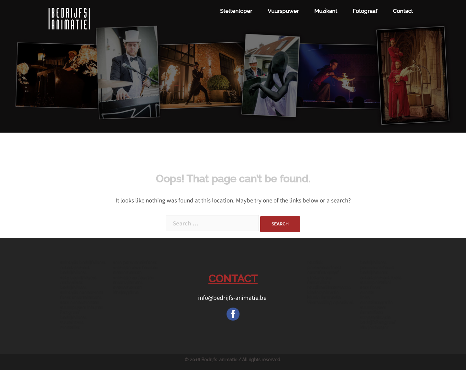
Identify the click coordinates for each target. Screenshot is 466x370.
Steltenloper (236, 11)
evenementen (127, 272)
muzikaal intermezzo (329, 287)
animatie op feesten (133, 277)
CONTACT (233, 279)
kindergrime (125, 292)
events (367, 292)
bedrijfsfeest (373, 262)
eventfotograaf (323, 272)
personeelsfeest (377, 267)
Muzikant (325, 11)
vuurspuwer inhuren (81, 307)
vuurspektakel (375, 282)
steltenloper (320, 277)
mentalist (70, 327)
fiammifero (318, 282)
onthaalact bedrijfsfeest (73, 285)
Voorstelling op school (330, 302)
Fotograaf (365, 11)
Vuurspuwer (283, 11)
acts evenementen (79, 302)
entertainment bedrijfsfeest (75, 270)
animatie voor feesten (135, 267)
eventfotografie (376, 302)
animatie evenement (81, 292)
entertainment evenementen (127, 285)
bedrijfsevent (374, 272)
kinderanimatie (322, 292)
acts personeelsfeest (135, 262)
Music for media (324, 297)
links (365, 297)
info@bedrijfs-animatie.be (233, 297)
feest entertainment (80, 297)
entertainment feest (380, 277)
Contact (403, 11)
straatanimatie (375, 317)
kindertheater (374, 327)
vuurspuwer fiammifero (373, 310)
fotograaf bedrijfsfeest (73, 315)
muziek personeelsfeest (324, 265)
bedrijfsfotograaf (377, 322)
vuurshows (71, 322)
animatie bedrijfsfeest (82, 262)
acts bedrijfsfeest (78, 277)
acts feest (370, 287)
